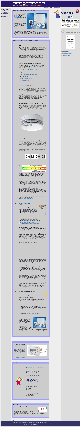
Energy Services (36, 422)
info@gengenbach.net (34, 381)
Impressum (25, 422)
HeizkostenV (42, 422)
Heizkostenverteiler (18, 349)
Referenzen (21, 422)
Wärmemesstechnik (20, 22)
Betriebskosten (17, 17)
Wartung (21, 354)
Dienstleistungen (5, 12)
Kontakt (3, 17)
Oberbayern (18, 27)
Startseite (3, 7)
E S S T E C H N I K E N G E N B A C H (30, 424)
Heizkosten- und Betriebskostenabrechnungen (24, 10)
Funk (27, 322)
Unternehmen (4, 9)
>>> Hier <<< (38, 382)
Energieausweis (22, 180)
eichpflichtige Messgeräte (20, 357)
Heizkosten (16, 16)
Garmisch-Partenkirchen (19, 26)
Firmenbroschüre (24, 80)
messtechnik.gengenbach (32, 74)
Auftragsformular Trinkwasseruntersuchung (29, 223)
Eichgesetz (45, 422)
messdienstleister (30, 73)
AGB (28, 422)
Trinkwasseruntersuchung (25, 203)
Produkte (3, 15)
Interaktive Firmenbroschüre (26, 78)
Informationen (4, 16)
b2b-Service (15, 404)
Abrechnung (4, 10)
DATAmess (30, 407)
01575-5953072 (30, 69)
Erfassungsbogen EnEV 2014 (26, 198)
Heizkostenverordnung (24, 295)
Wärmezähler (17, 348)
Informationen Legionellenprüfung (27, 222)
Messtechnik (31, 422)
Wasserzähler (19, 346)
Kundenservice (4, 13)
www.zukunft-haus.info (34, 180)
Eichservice (18, 356)
